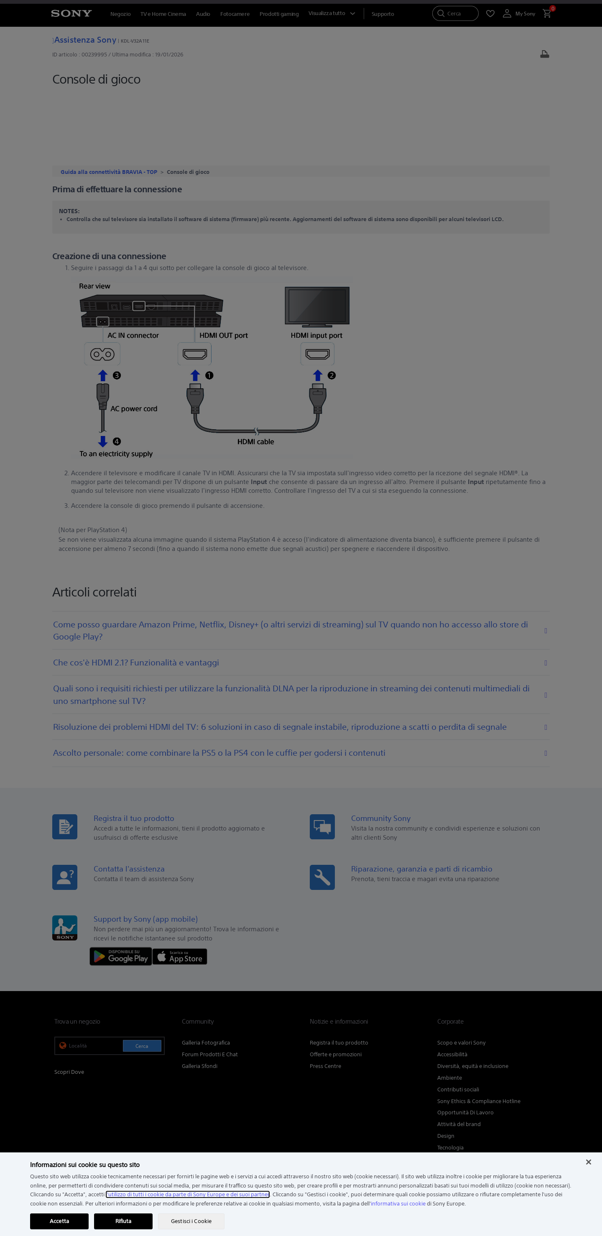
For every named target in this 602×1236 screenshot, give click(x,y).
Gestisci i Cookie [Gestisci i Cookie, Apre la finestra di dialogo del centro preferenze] (191, 1221)
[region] (301, 1194)
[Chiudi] (588, 1162)
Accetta (59, 1221)
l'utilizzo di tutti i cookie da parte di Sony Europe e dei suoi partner (188, 1194)
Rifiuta (123, 1221)
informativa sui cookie (398, 1203)
